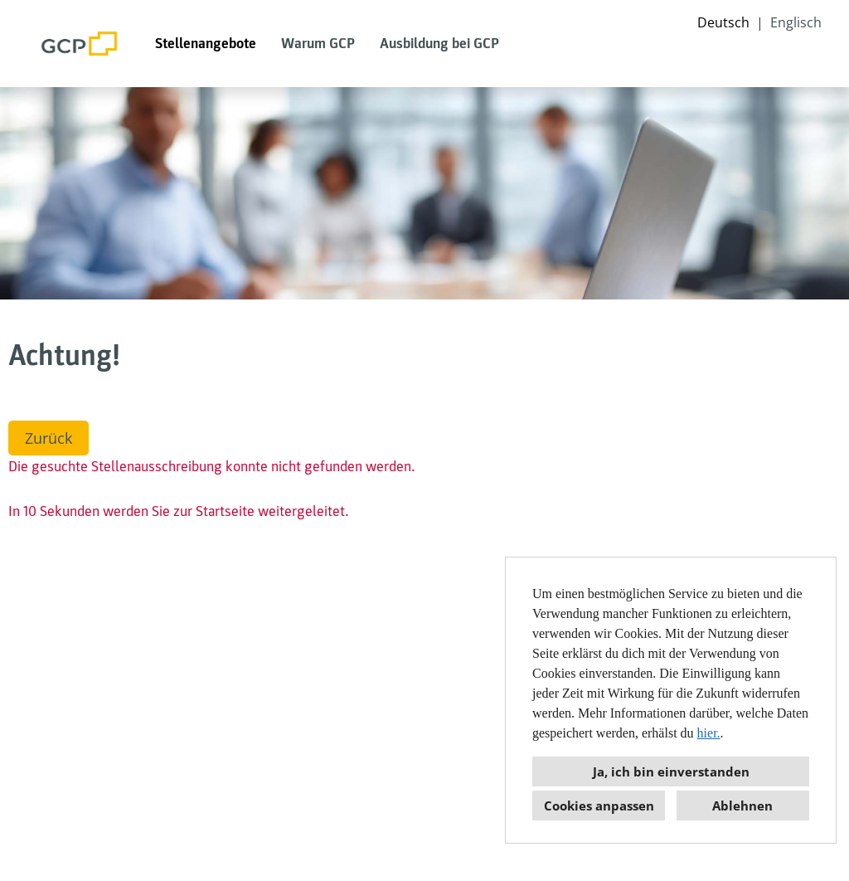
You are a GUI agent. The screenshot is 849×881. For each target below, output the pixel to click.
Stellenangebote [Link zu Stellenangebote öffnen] (205, 43)
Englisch (796, 22)
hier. (708, 733)
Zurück (48, 438)
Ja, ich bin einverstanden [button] (671, 771)
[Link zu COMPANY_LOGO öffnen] (79, 43)
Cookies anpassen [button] (599, 805)
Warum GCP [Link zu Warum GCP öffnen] (318, 43)
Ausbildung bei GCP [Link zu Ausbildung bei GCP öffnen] (439, 43)
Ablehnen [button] (742, 805)
